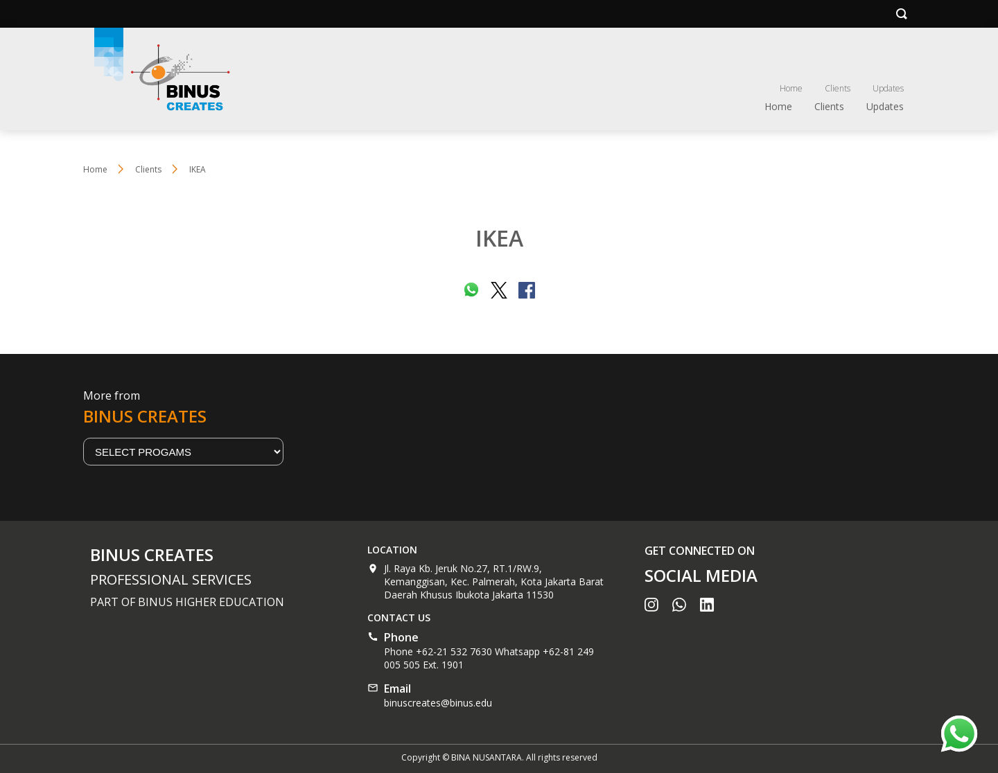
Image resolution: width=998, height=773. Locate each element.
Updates (888, 88)
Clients (837, 88)
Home (791, 88)
